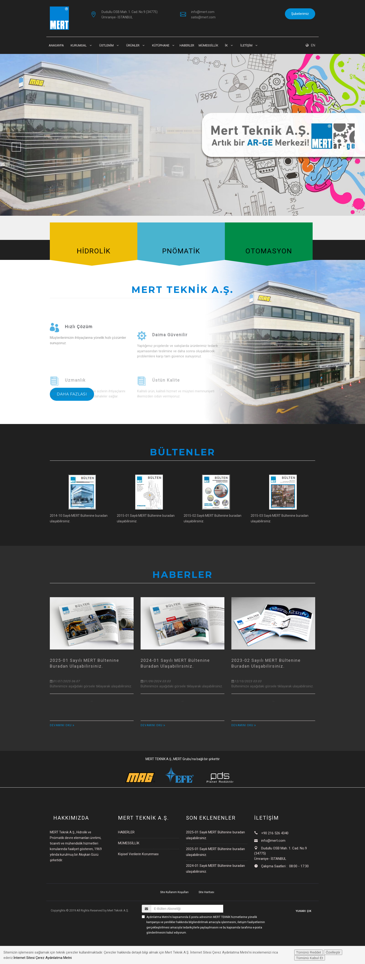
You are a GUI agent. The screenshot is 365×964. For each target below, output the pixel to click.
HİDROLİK (94, 251)
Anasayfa (56, 45)
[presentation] (177, 944)
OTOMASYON (268, 251)
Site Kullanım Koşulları (174, 892)
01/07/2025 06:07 (65, 681)
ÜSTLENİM (106, 45)
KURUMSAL (79, 45)
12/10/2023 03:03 (246, 681)
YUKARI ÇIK (303, 911)
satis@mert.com (203, 17)
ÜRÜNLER (132, 45)
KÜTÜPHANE (160, 45)
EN (310, 45)
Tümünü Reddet (308, 952)
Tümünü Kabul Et (309, 958)
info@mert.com (202, 12)
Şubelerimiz (300, 14)
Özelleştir (333, 952)
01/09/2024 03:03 (156, 681)
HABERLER (186, 45)
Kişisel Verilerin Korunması (138, 854)
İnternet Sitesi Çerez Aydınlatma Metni (43, 958)
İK (226, 45)
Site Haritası (206, 892)
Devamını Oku (62, 725)
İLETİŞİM (246, 45)
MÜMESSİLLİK (208, 45)
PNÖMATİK (181, 251)
